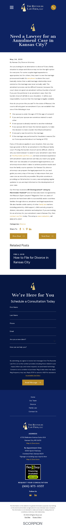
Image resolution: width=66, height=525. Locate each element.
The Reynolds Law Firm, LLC (22, 156)
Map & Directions (32, 443)
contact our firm (16, 216)
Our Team (33, 401)
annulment (31, 78)
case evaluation (43, 216)
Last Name (14, 315)
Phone (12, 323)
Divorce (23, 224)
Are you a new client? (18, 339)
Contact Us (33, 411)
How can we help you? (18, 347)
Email (12, 331)
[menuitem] (27, 517)
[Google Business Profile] (30, 495)
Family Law (33, 408)
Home (33, 397)
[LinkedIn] (35, 495)
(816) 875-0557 (33, 486)
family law (42, 204)
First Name (14, 307)
